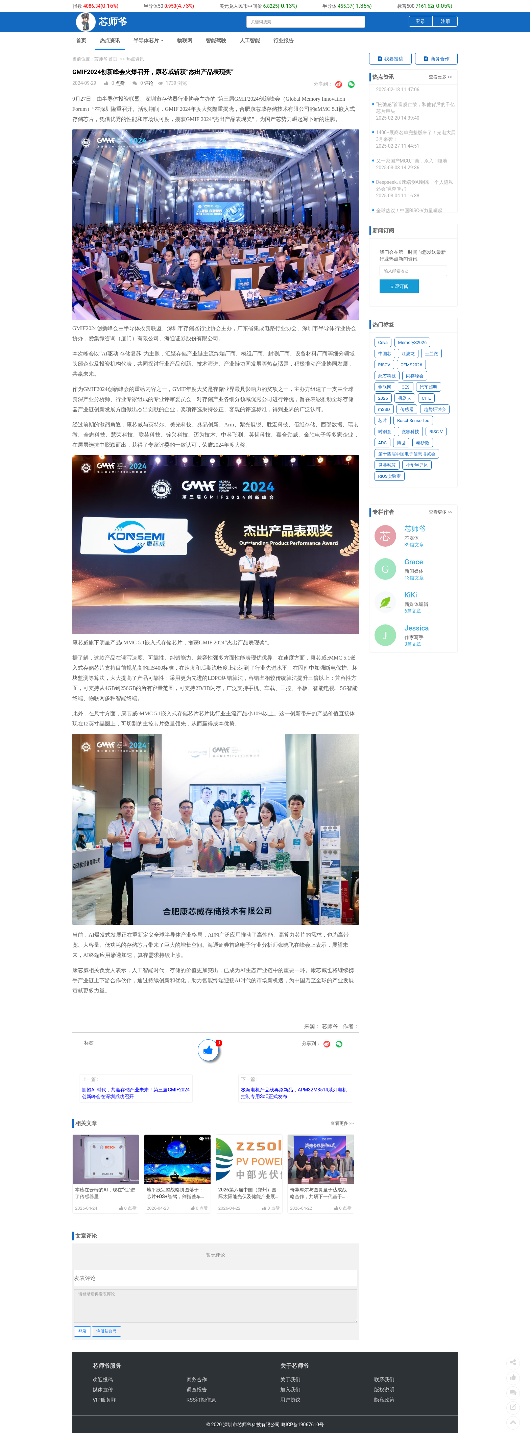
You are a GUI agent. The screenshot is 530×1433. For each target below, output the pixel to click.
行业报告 (283, 41)
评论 (148, 83)
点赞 (120, 83)
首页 (81, 41)
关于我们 (290, 1380)
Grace (414, 562)
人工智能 (250, 41)
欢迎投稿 (103, 1380)
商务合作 (436, 58)
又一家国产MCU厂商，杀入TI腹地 (412, 164)
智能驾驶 (216, 41)
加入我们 (290, 1390)
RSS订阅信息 (201, 1400)
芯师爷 (415, 529)
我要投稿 (390, 58)
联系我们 (384, 1380)
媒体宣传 (103, 1390)
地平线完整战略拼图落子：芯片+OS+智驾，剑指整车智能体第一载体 (176, 1196)
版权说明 (384, 1390)
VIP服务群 (104, 1400)
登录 (420, 21)
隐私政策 (384, 1400)
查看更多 (339, 1123)
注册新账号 (106, 1331)
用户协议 (290, 1400)
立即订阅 (399, 286)
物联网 (184, 41)
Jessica (417, 628)
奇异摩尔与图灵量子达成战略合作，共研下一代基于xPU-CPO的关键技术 (318, 1196)
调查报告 (197, 1390)
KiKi (411, 595)
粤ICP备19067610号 (302, 1424)
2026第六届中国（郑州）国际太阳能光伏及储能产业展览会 (247, 1196)
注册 (445, 21)
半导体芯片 (149, 41)
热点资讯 (110, 41)
